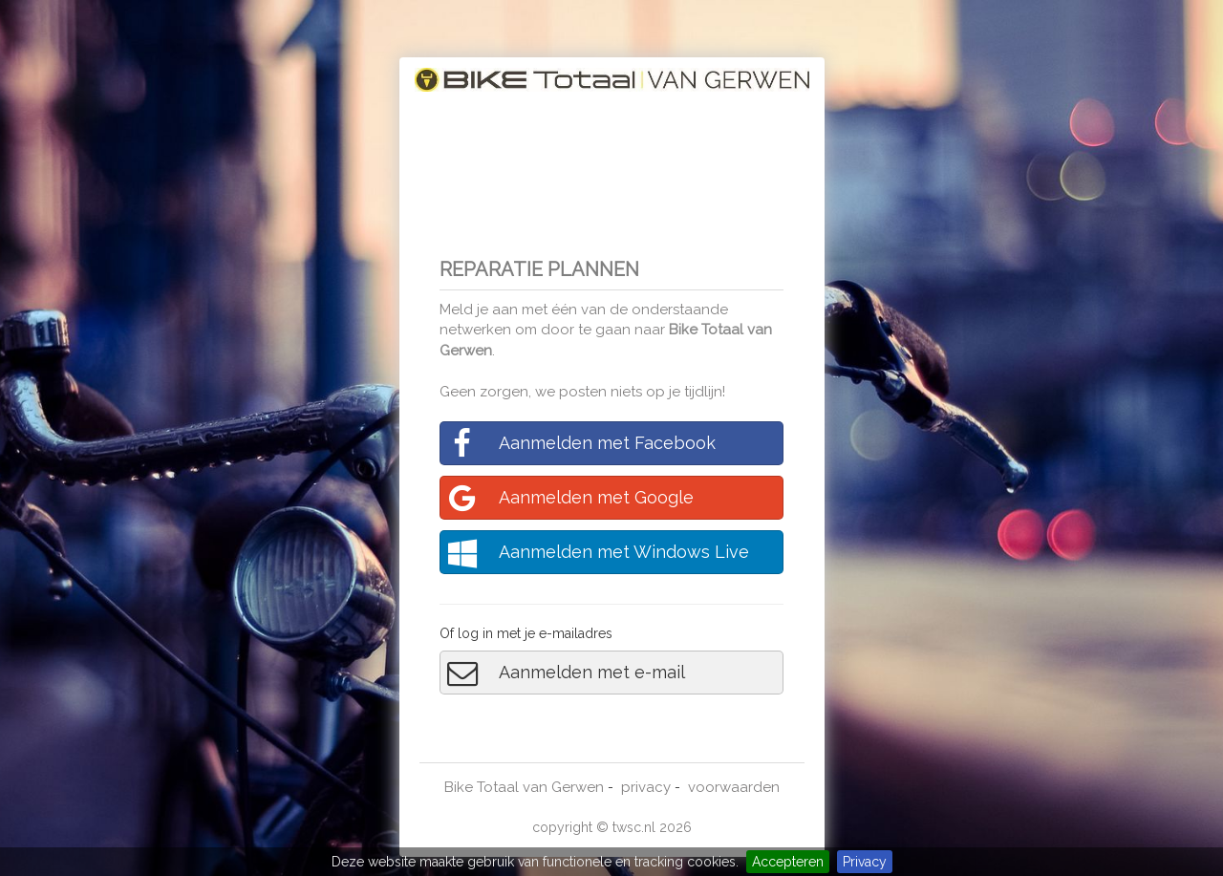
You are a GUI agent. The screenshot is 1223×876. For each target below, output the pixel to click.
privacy (646, 787)
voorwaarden (734, 787)
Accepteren (788, 861)
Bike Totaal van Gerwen (524, 787)
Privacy (865, 861)
